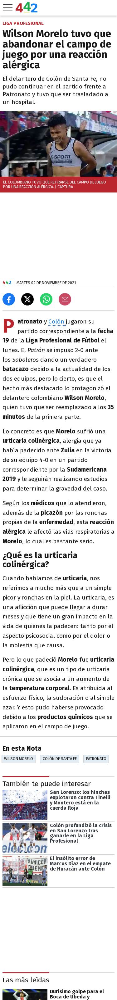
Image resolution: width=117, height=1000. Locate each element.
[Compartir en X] (27, 299)
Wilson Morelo (18, 758)
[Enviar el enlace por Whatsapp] (46, 299)
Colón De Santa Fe (60, 758)
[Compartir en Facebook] (8, 299)
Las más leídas (25, 980)
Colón (57, 321)
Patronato (96, 758)
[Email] (65, 299)
